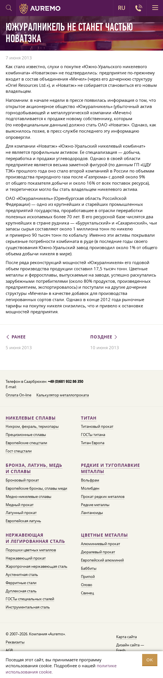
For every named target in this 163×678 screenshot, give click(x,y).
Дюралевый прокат (98, 551)
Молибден (90, 488)
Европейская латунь (23, 520)
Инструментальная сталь (28, 607)
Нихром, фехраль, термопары (32, 426)
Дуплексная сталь (21, 590)
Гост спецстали (19, 451)
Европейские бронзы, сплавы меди (36, 488)
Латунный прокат (21, 512)
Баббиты (88, 568)
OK (149, 659)
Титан (88, 418)
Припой (88, 576)
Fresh (120, 650)
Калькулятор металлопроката (62, 395)
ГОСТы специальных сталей (30, 598)
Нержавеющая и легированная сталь (35, 538)
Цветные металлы (104, 535)
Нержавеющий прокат (26, 558)
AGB (9, 650)
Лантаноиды (92, 512)
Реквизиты (15, 642)
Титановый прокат (97, 426)
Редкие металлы (95, 504)
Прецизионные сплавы (26, 434)
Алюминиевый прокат (100, 543)
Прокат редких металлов (102, 496)
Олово (86, 584)
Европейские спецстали (26, 442)
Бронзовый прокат (22, 480)
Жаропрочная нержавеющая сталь (36, 566)
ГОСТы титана (93, 434)
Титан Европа (92, 442)
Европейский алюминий (102, 560)
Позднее (104, 337)
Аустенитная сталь (22, 574)
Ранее (16, 337)
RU (121, 8)
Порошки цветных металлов (31, 549)
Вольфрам (90, 480)
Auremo (39, 8)
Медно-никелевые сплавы (28, 496)
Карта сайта (126, 636)
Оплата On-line (18, 395)
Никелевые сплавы (31, 418)
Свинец (87, 592)
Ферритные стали (21, 582)
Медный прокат (20, 504)
